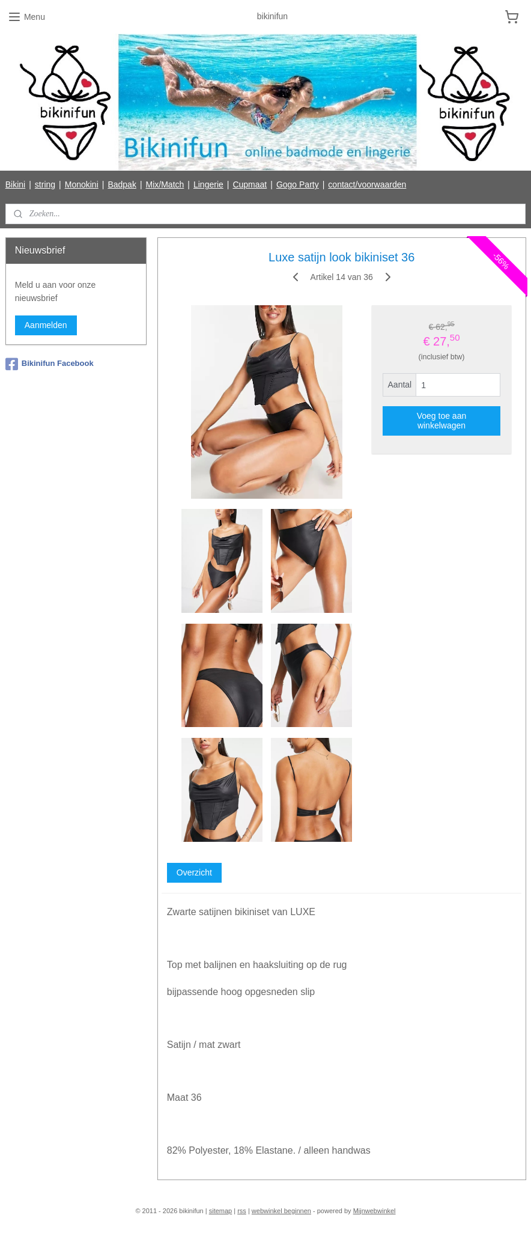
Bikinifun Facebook (49, 364)
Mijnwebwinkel (374, 1210)
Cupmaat (249, 184)
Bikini (15, 184)
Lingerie (208, 184)
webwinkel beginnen (281, 1210)
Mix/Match (165, 184)
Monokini (82, 184)
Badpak (122, 184)
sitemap (220, 1210)
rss (241, 1210)
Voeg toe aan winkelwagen (441, 420)
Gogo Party (297, 184)
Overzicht (193, 872)
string (45, 184)
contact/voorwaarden (367, 184)
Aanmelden (46, 325)
